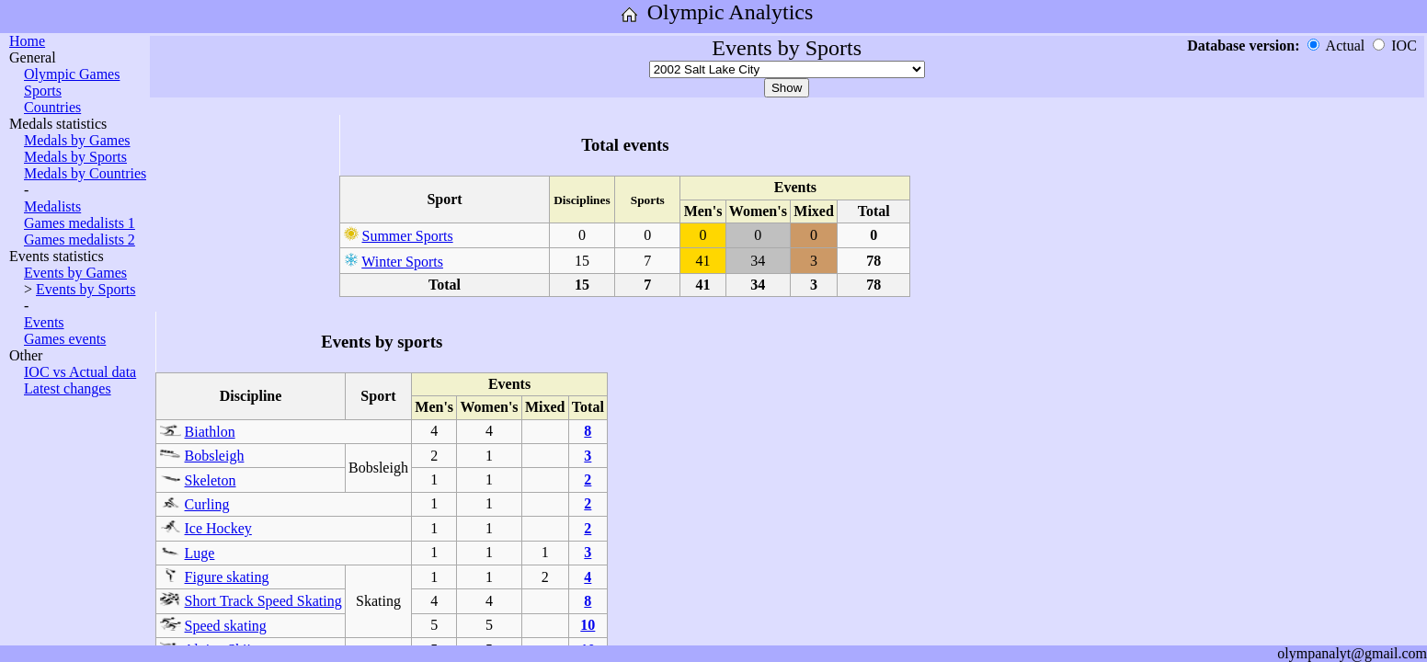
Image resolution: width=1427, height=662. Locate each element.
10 (587, 625)
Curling (207, 504)
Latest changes (67, 388)
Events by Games (75, 272)
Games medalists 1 (79, 223)
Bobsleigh (215, 455)
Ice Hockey (218, 528)
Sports (43, 90)
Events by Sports (85, 289)
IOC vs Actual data (80, 372)
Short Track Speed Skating (263, 601)
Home (27, 41)
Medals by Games (77, 140)
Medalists (52, 206)
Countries (52, 107)
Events (44, 322)
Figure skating (227, 577)
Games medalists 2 (79, 239)
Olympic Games (72, 74)
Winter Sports (402, 261)
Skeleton (210, 480)
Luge (200, 553)
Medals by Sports (75, 157)
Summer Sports (407, 236)
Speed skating (226, 625)
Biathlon (210, 431)
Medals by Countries (85, 173)
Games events (65, 339)
